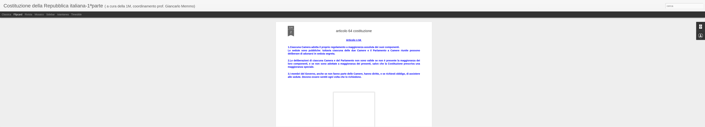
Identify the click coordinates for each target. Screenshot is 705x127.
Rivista (28, 14)
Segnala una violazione (378, 125)
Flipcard (18, 14)
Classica (6, 14)
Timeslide (76, 14)
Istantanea (63, 14)
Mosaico (39, 14)
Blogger (363, 125)
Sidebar (50, 14)
